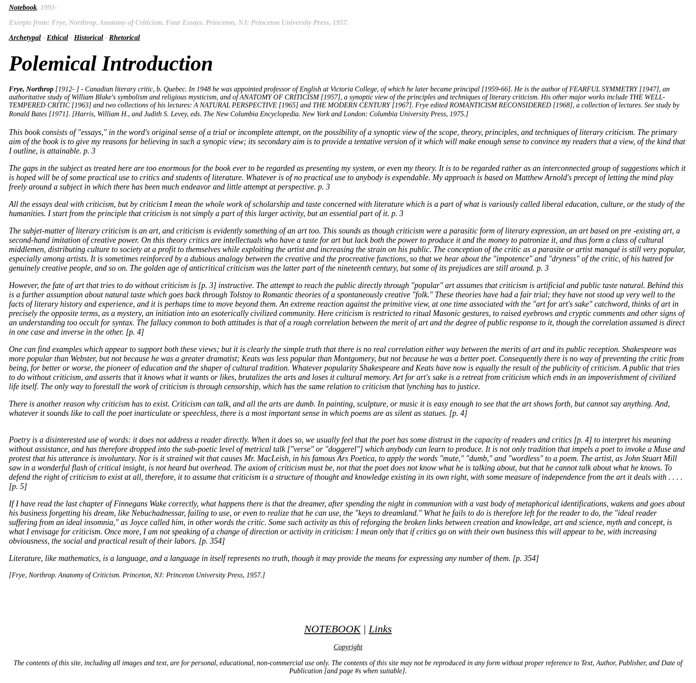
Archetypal (25, 37)
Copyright (348, 647)
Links (380, 629)
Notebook (23, 7)
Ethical (57, 37)
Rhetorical (124, 37)
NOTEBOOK (332, 629)
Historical (88, 37)
